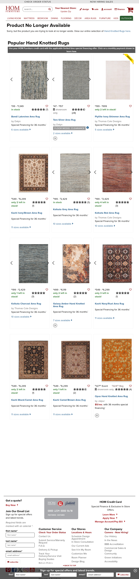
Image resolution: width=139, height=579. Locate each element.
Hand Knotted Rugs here (117, 31)
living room (14, 18)
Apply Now (109, 518)
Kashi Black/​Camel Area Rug (27, 400)
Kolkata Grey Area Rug (65, 209)
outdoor (126, 18)
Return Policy (46, 563)
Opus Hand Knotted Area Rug (111, 396)
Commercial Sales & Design (115, 549)
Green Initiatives (113, 557)
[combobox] (34, 9)
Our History (111, 536)
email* (96, 574)
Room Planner (79, 557)
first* (25, 574)
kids (116, 18)
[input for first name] (28, 574)
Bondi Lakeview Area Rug (25, 116)
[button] (65, 9)
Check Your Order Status (52, 532)
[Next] (47, 79)
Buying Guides (46, 559)
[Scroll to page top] (69, 566)
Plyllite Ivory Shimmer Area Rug (112, 116)
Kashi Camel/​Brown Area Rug (69, 400)
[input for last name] (63, 574)
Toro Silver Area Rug (64, 120)
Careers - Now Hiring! (116, 532)
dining (54, 18)
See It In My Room (81, 549)
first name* (12, 531)
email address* (14, 551)
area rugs (90, 18)
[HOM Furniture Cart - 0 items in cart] (129, 8)
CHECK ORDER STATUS (37, 2)
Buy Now (11, 505)
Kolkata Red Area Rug (107, 213)
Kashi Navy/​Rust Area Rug (109, 303)
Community (111, 553)
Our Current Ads (80, 545)
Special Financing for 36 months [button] (29, 125)
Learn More (109, 514)
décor (78, 18)
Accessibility (111, 561)
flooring (66, 18)
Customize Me (79, 553)
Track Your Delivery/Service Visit (50, 555)
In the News (111, 540)
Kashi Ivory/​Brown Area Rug (26, 213)
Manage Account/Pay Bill (109, 521)
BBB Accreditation (114, 544)
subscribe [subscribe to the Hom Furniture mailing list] (12, 562)
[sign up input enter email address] (20, 555)
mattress (29, 18)
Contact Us (44, 536)
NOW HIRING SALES (101, 2)
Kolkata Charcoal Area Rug (26, 303)
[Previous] (11, 79)
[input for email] (100, 574)
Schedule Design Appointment (81, 537)
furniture (105, 18)
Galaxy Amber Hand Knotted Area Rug (69, 305)
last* (60, 574)
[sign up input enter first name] (20, 535)
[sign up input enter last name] (20, 545)
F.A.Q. (42, 545)
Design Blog (78, 561)
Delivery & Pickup (48, 549)
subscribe (123, 574)
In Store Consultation (83, 541)
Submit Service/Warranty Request (52, 541)
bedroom (42, 18)
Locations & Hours (82, 532)
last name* (11, 541)
